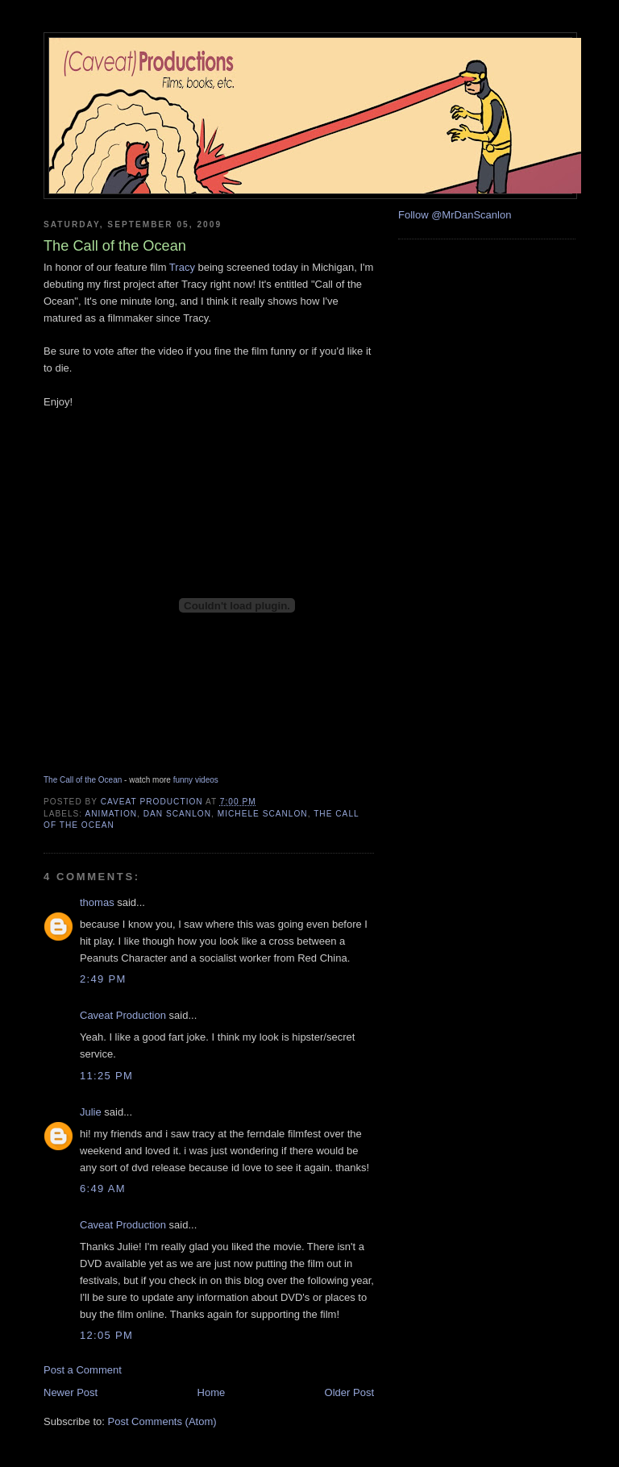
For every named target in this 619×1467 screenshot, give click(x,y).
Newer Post (71, 1392)
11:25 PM (106, 1076)
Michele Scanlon (263, 813)
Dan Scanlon (177, 813)
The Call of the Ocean (83, 779)
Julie (91, 1112)
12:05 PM (106, 1335)
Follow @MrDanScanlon (454, 215)
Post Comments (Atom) (162, 1421)
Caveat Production (123, 1015)
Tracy (182, 267)
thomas (97, 902)
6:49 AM (103, 1188)
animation (111, 813)
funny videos (195, 779)
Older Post (349, 1392)
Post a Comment (83, 1370)
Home (211, 1392)
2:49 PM (103, 979)
